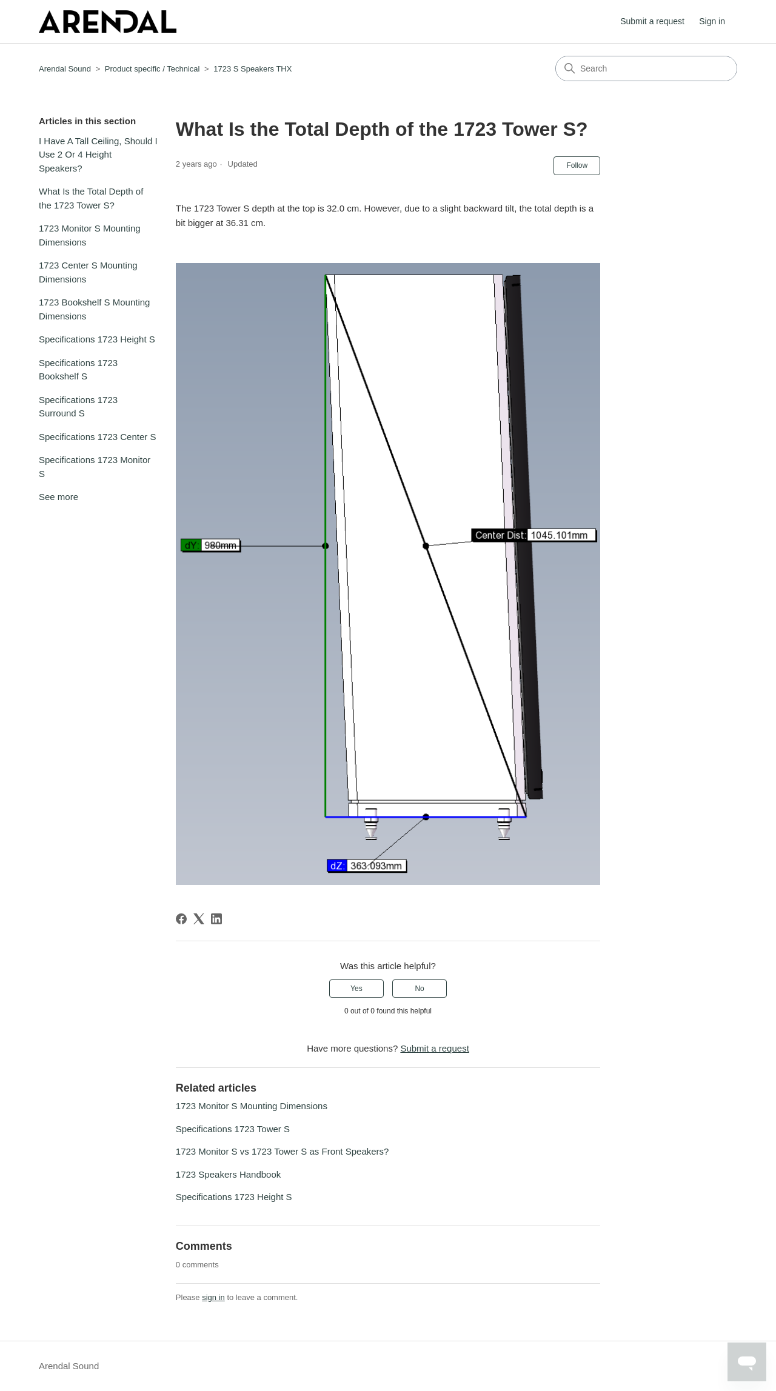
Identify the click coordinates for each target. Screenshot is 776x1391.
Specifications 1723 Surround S (78, 407)
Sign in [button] (712, 21)
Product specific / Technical (152, 68)
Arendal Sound (65, 68)
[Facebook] (181, 918)
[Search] (646, 68)
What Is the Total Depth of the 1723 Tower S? (91, 198)
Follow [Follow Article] (576, 165)
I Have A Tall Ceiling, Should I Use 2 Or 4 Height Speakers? (98, 154)
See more (58, 497)
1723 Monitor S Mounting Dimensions (90, 235)
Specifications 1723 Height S (97, 339)
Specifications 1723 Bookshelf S (78, 370)
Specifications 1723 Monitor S (94, 467)
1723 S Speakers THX (252, 68)
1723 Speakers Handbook (228, 1174)
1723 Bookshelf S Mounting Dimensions (94, 309)
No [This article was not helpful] (419, 988)
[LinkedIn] (216, 918)
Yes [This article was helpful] (356, 988)
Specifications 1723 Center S (97, 437)
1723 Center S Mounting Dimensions (88, 272)
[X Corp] (198, 918)
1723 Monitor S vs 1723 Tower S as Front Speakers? (282, 1151)
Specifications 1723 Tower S (233, 1129)
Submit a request (652, 21)
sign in (213, 1297)
